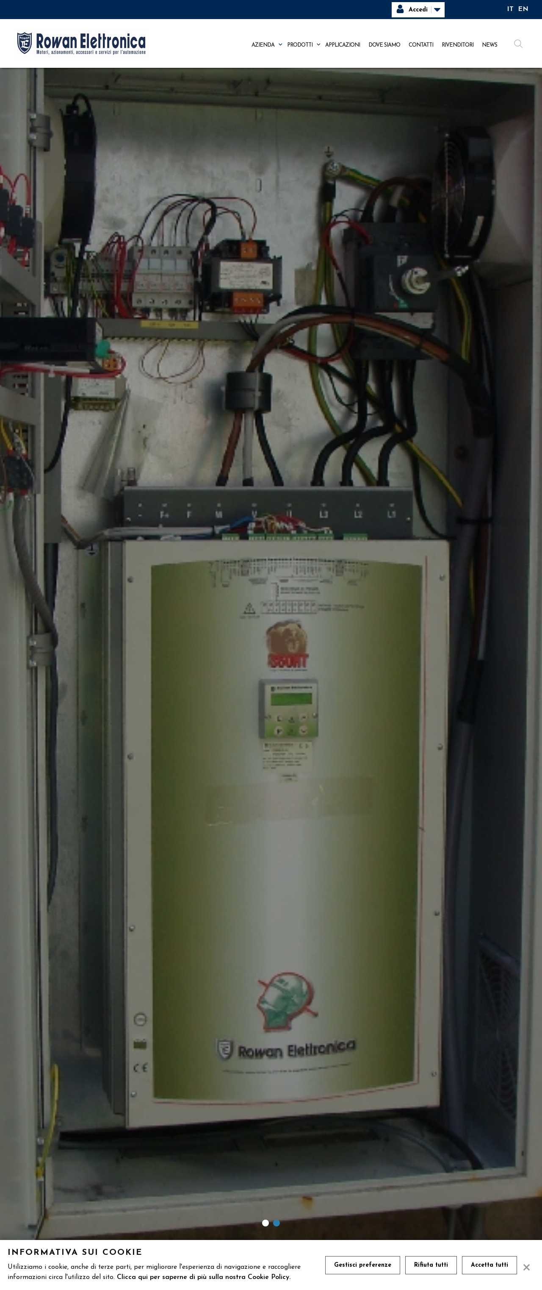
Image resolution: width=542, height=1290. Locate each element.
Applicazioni (342, 45)
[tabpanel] (271, 660)
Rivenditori (457, 45)
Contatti (421, 45)
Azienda (263, 45)
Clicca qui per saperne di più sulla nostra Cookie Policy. (203, 1277)
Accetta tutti (489, 1265)
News (489, 45)
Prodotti (299, 45)
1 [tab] (265, 1223)
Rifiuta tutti (431, 1265)
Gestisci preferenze (362, 1265)
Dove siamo (384, 45)
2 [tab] (276, 1223)
